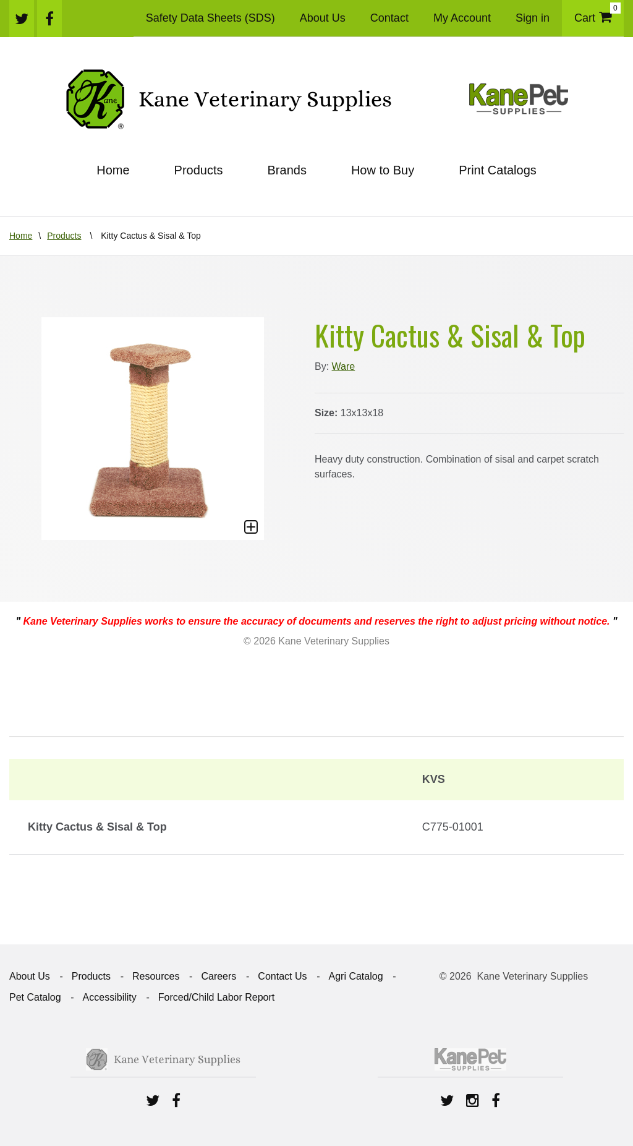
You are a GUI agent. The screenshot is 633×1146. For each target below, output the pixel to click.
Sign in (533, 18)
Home (112, 170)
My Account (462, 18)
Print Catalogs (498, 170)
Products (198, 170)
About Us (323, 18)
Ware (343, 366)
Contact (389, 18)
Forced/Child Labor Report (216, 997)
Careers (218, 976)
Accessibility (110, 997)
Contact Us (282, 976)
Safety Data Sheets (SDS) (210, 18)
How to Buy (382, 170)
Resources (155, 976)
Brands (287, 170)
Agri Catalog (355, 976)
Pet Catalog (35, 997)
